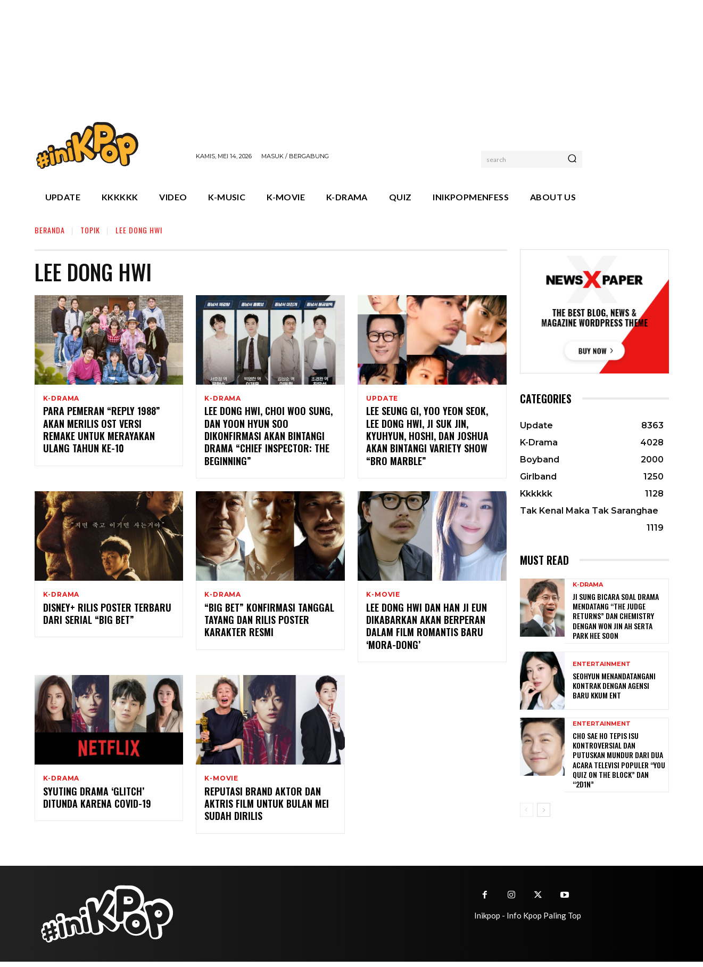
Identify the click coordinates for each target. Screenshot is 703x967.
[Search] (572, 159)
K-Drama (61, 398)
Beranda (50, 229)
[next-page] (543, 810)
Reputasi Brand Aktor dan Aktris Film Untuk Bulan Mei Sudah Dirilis (266, 809)
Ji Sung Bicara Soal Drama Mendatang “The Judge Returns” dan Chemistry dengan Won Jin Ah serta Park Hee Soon (616, 616)
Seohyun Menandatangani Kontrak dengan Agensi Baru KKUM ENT (614, 685)
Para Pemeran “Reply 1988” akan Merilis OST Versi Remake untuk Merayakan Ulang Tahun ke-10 (101, 431)
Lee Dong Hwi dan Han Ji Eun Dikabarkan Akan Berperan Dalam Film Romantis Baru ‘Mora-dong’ (426, 629)
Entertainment (602, 664)
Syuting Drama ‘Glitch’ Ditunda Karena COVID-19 (97, 803)
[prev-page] (526, 810)
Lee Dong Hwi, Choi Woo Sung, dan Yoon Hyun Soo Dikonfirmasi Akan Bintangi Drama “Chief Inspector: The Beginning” (268, 438)
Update (382, 398)
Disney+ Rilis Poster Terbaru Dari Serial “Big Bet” (107, 617)
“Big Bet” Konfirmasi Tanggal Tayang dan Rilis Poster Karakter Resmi (269, 623)
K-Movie (383, 597)
